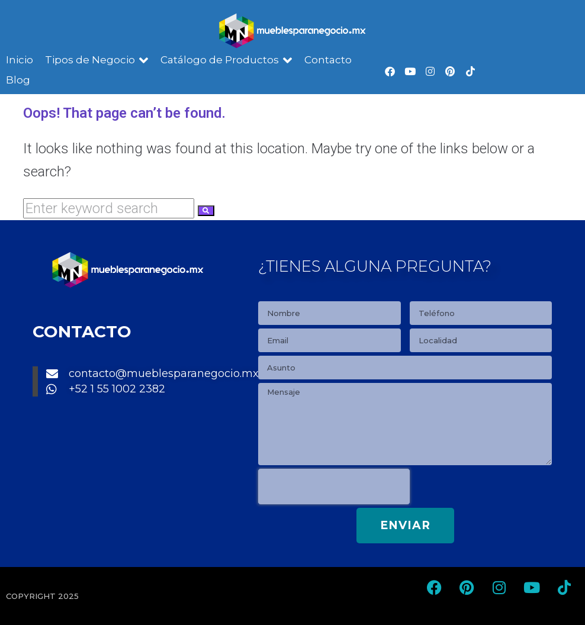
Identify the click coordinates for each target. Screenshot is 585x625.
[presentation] (334, 486)
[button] (97, 60)
